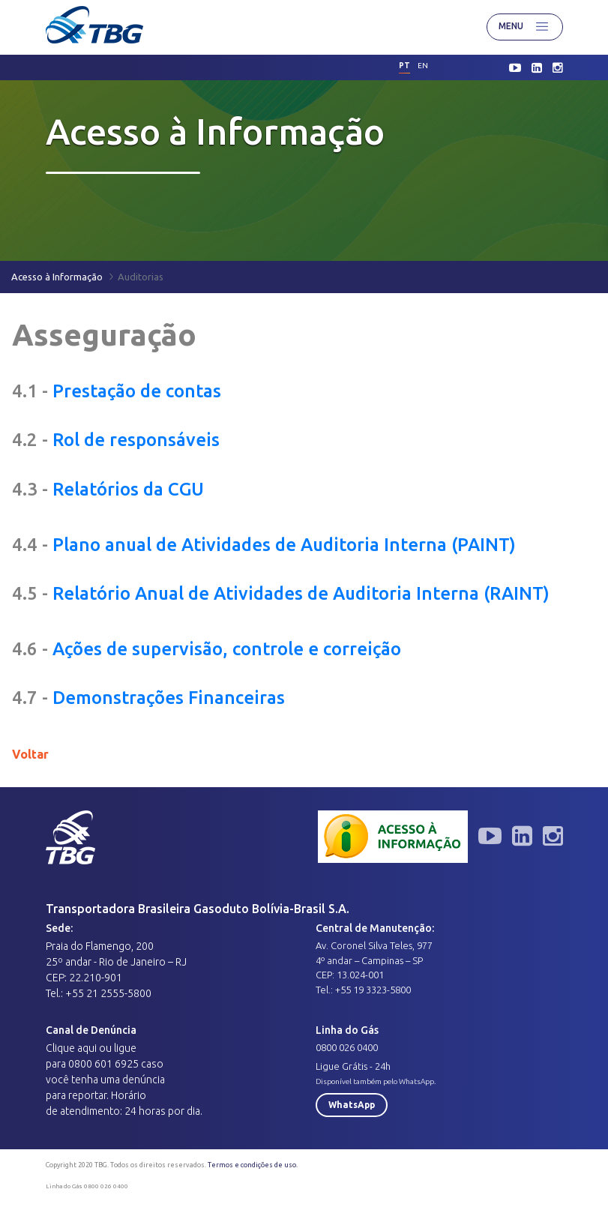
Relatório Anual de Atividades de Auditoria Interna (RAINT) (301, 593)
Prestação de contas (136, 391)
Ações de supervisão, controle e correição (226, 649)
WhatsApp (351, 1105)
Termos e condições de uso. (253, 1165)
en (423, 65)
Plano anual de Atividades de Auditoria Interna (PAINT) (284, 545)
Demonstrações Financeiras (168, 697)
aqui (87, 1048)
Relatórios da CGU (128, 489)
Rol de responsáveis (136, 440)
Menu (525, 27)
